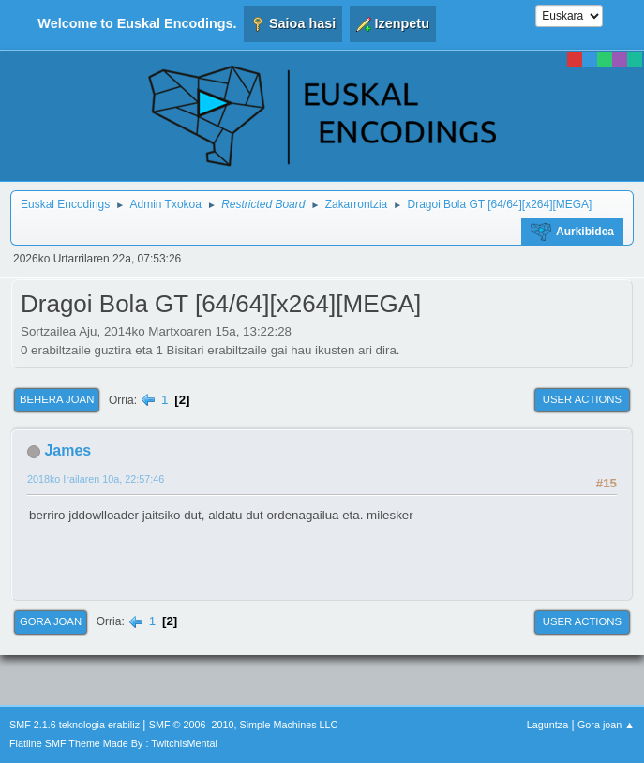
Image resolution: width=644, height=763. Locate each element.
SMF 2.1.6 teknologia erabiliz (74, 724)
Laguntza (547, 724)
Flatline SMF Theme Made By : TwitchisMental (113, 743)
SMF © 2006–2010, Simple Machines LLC (243, 724)
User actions (582, 399)
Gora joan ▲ (606, 724)
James (67, 450)
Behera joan (57, 399)
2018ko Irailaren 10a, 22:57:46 (95, 479)
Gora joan (51, 621)
